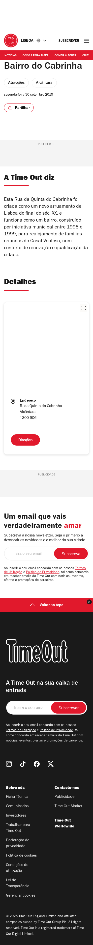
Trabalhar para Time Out (18, 828)
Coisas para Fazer (36, 55)
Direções (25, 440)
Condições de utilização (17, 868)
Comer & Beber (65, 55)
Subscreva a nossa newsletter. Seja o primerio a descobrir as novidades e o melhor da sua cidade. (45, 538)
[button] (83, 308)
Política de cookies (21, 856)
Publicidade (64, 797)
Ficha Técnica (17, 797)
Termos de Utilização (21, 730)
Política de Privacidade (42, 572)
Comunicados (17, 806)
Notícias (10, 55)
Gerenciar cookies (20, 896)
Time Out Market (68, 806)
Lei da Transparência (17, 883)
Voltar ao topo (46, 605)
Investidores (16, 816)
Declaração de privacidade (17, 843)
